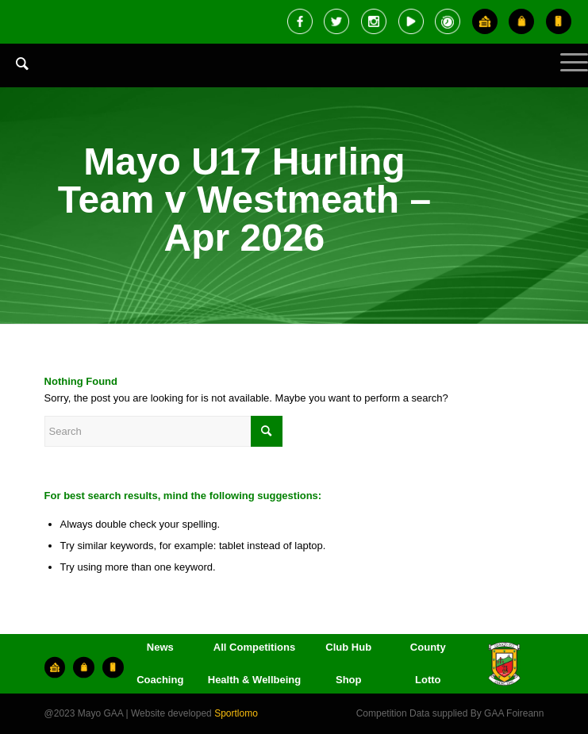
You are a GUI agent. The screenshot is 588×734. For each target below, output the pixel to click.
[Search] (14, 63)
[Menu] (566, 75)
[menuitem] (14, 75)
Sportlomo (236, 713)
